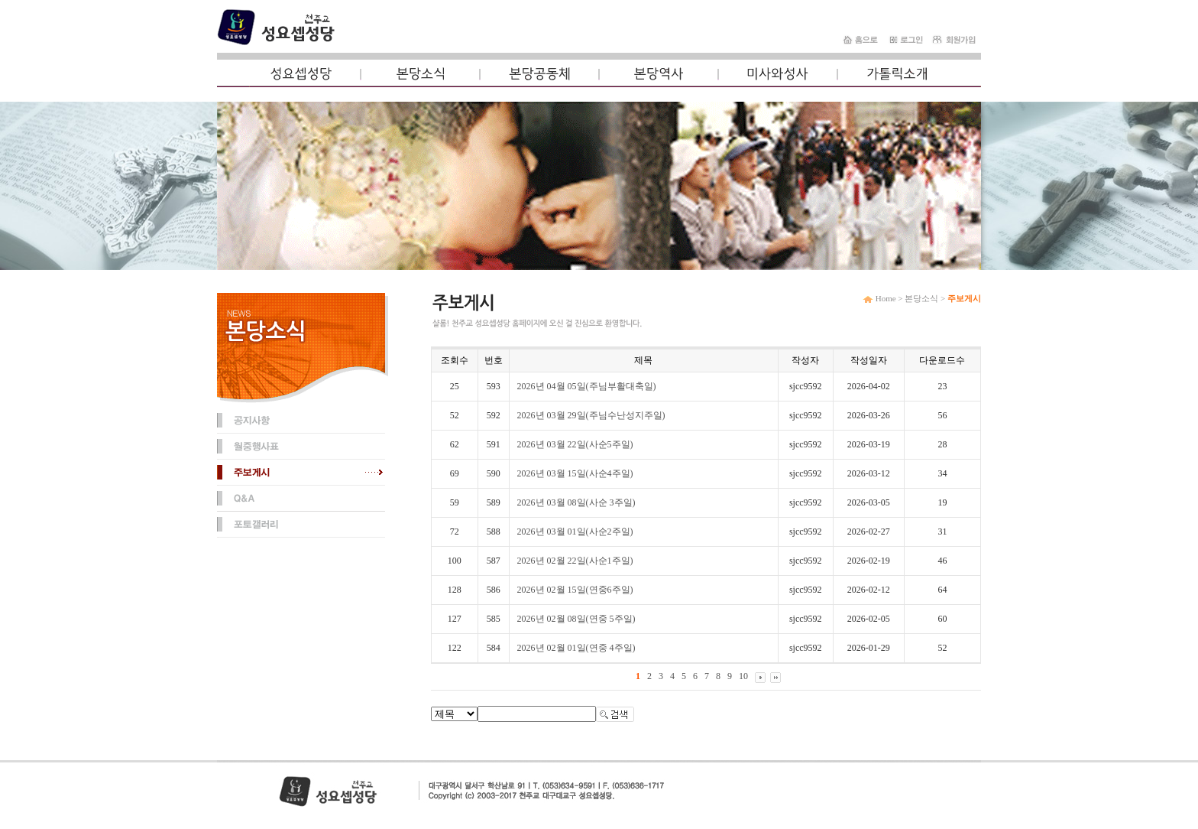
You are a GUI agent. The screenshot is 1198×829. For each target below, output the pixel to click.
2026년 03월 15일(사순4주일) (575, 473)
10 (743, 676)
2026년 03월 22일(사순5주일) (575, 444)
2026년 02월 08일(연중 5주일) (576, 618)
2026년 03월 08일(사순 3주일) (576, 502)
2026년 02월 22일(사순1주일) (575, 560)
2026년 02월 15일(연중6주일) (575, 589)
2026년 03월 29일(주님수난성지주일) (591, 415)
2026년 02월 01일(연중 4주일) (576, 647)
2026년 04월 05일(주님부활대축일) (586, 386)
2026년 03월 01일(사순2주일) (575, 531)
